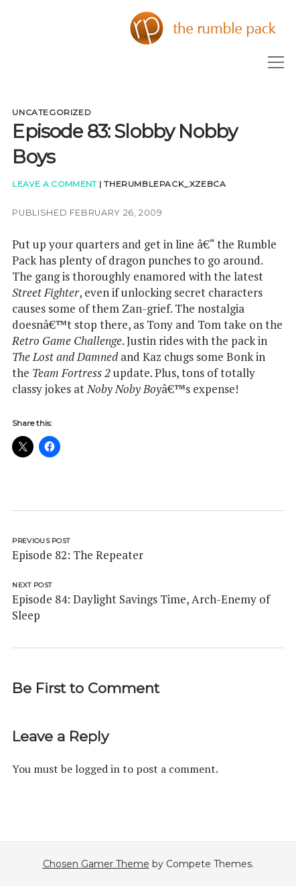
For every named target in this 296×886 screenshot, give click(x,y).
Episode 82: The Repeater (77, 555)
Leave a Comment (54, 184)
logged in (97, 768)
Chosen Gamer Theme (96, 864)
